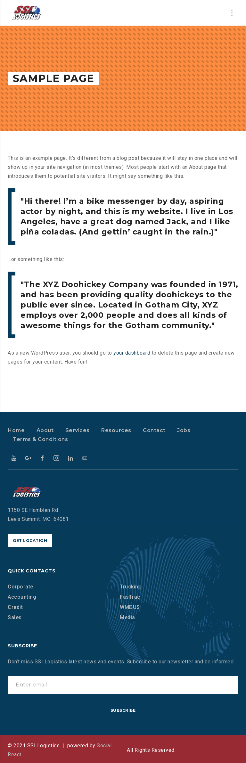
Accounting (22, 597)
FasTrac (130, 597)
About (45, 430)
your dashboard (131, 353)
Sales (15, 617)
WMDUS (130, 607)
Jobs (183, 430)
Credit (15, 607)
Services (77, 430)
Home (16, 430)
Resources (116, 430)
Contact (154, 430)
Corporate (20, 587)
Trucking (131, 587)
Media (127, 617)
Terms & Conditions (40, 439)
